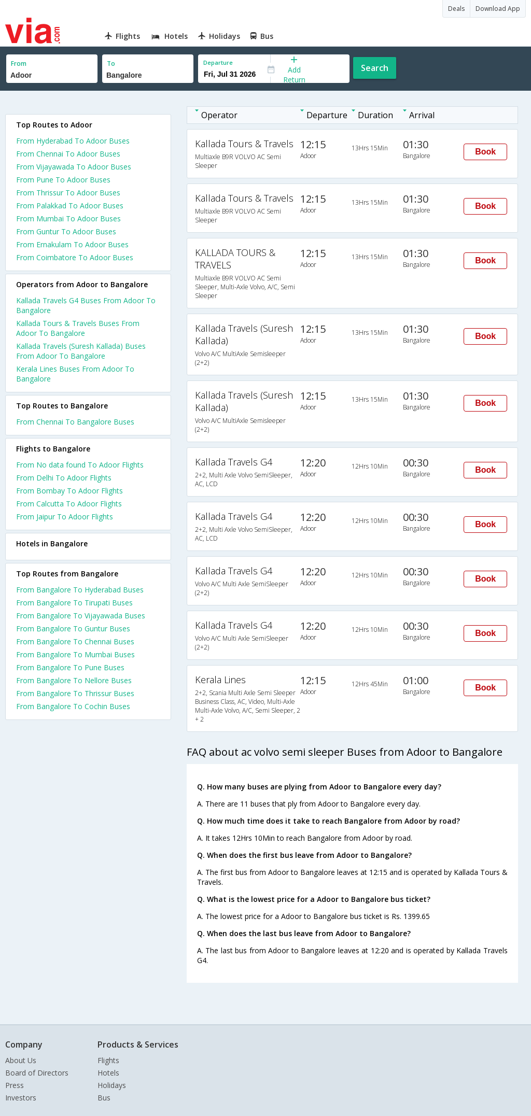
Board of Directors (36, 1073)
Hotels (108, 1073)
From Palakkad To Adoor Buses (69, 205)
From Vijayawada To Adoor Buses (73, 167)
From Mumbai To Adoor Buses (68, 218)
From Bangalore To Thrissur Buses (75, 693)
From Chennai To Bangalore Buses (75, 422)
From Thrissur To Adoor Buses (68, 192)
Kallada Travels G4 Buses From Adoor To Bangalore (86, 305)
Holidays (111, 1085)
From (18, 63)
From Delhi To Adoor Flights (63, 478)
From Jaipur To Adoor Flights (64, 516)
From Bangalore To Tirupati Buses (74, 603)
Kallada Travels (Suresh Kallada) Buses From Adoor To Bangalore (81, 351)
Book (485, 151)
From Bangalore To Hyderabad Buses (80, 590)
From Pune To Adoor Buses (63, 180)
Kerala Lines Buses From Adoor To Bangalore (75, 374)
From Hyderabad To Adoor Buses (73, 141)
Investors (20, 1098)
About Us (20, 1060)
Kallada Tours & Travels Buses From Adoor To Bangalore (77, 328)
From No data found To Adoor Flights (80, 465)
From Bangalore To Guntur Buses (73, 628)
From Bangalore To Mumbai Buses (75, 654)
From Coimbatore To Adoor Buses (74, 257)
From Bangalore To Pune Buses (70, 667)
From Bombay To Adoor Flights (69, 491)
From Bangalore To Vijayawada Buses (80, 615)
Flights (108, 1060)
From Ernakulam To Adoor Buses (72, 244)
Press (14, 1085)
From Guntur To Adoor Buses (66, 231)
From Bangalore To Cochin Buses (73, 706)
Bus (103, 1098)
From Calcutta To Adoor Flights (69, 503)
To (111, 63)
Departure (218, 62)
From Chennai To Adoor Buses (68, 154)
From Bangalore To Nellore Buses (74, 680)
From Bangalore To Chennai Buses (75, 641)
